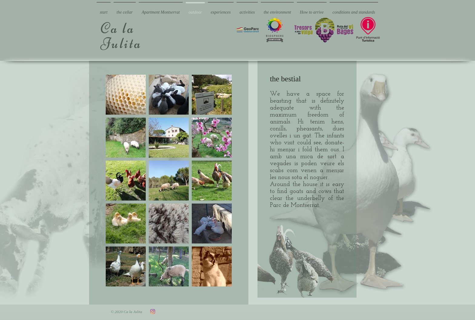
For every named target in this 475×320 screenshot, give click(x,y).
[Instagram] (152, 311)
